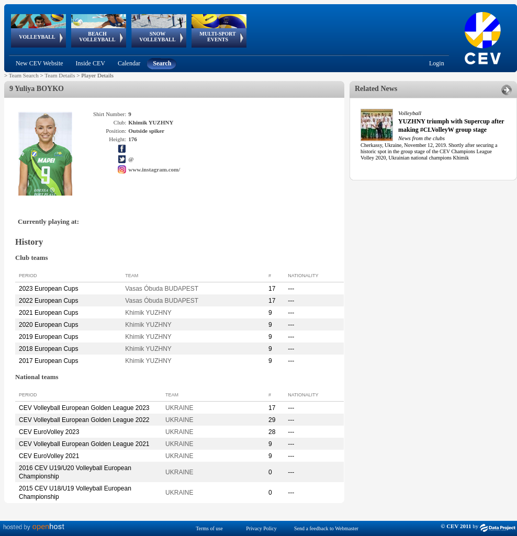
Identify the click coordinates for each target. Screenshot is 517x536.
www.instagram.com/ (154, 169)
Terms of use (209, 528)
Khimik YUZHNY (148, 312)
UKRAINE (179, 408)
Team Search (24, 75)
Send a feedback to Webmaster (326, 528)
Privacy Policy (261, 528)
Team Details (59, 75)
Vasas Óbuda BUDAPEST (161, 288)
